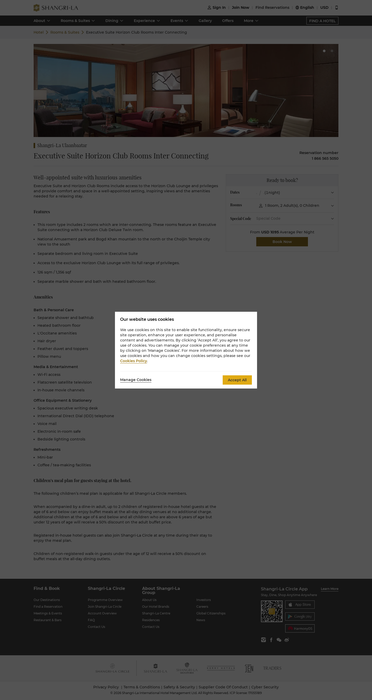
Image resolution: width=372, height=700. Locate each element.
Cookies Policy (133, 361)
